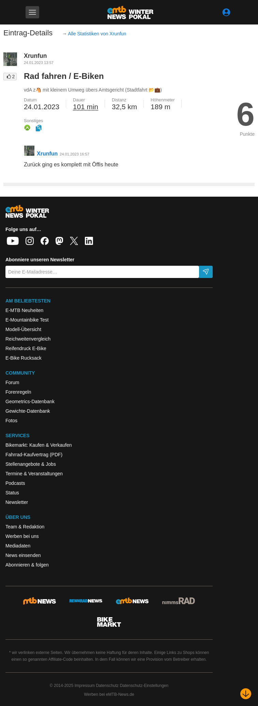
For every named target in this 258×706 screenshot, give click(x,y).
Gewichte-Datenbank (27, 411)
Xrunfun (35, 55)
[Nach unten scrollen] (245, 693)
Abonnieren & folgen (27, 565)
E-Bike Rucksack (23, 358)
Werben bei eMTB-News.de (109, 694)
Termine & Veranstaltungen (34, 473)
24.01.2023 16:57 (74, 154)
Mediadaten (17, 545)
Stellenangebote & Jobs (30, 464)
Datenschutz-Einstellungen (144, 685)
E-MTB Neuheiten (24, 310)
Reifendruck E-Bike (25, 348)
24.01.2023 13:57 (39, 63)
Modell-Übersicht (23, 329)
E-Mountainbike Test (27, 320)
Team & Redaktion (24, 526)
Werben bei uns (22, 536)
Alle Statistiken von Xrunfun (97, 33)
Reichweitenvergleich (27, 339)
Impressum (85, 685)
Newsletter (16, 502)
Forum (12, 382)
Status (12, 492)
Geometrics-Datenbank (30, 401)
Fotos (11, 420)
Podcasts (15, 483)
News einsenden (23, 555)
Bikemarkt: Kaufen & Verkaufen (38, 445)
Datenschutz (107, 685)
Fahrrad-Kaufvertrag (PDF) (33, 454)
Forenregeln (18, 392)
